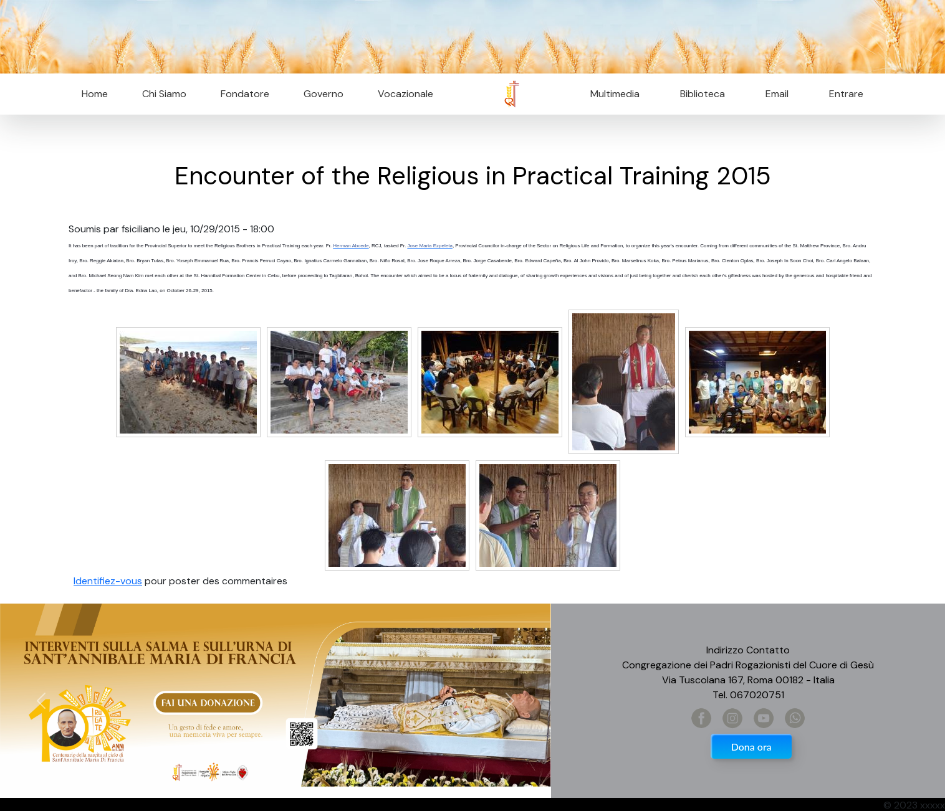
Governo (323, 93)
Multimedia (615, 93)
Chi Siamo (164, 93)
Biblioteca (702, 93)
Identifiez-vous (108, 580)
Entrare (846, 93)
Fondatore (245, 93)
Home (95, 93)
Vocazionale (405, 93)
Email (773, 93)
